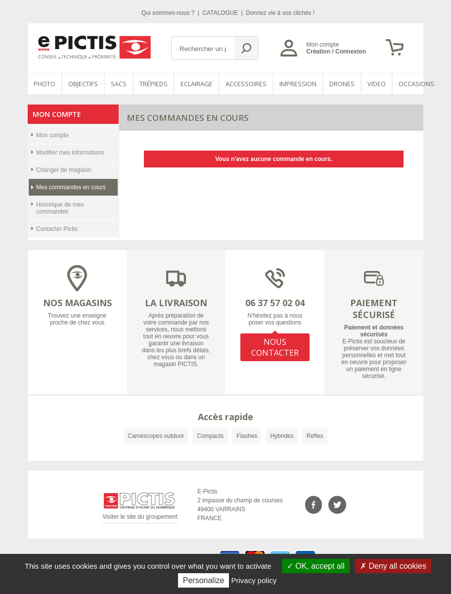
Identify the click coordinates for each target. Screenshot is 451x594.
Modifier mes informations (70, 152)
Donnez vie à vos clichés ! (280, 12)
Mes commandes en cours (71, 187)
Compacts (210, 435)
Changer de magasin (63, 169)
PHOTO (44, 83)
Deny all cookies (393, 566)
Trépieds (153, 83)
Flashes (246, 435)
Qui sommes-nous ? (168, 12)
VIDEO (376, 83)
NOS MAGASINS (77, 303)
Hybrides (281, 435)
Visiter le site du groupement (140, 518)
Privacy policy (254, 580)
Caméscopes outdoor (156, 435)
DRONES (342, 83)
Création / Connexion (336, 51)
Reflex (315, 435)
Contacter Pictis (57, 228)
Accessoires (246, 83)
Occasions (416, 83)
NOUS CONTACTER (275, 347)
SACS (119, 83)
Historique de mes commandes (60, 208)
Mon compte (52, 135)
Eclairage (196, 83)
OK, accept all (316, 566)
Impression (297, 83)
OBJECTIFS (83, 83)
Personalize (204, 580)
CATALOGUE (221, 12)
